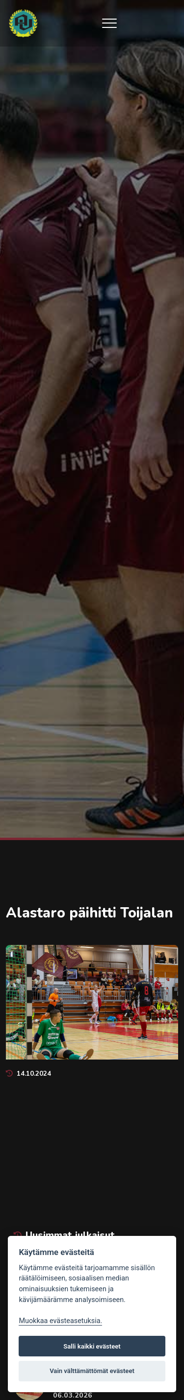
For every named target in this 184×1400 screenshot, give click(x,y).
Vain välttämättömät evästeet (92, 1371)
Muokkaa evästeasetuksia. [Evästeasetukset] (60, 1321)
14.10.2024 (28, 1073)
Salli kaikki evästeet (92, 1346)
